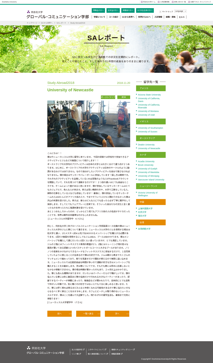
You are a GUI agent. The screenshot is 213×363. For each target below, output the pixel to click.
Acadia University (146, 161)
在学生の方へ (113, 10)
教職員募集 (116, 354)
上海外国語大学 (145, 208)
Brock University (145, 165)
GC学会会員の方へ (145, 10)
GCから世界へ (128, 17)
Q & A (182, 17)
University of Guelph (147, 168)
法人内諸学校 (78, 350)
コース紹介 (113, 17)
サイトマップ (167, 12)
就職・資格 (170, 17)
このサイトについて (97, 350)
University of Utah (146, 115)
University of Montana (148, 111)
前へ (59, 315)
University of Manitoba (148, 172)
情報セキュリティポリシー (123, 350)
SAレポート (61, 23)
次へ (117, 315)
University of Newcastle (149, 148)
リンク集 (76, 354)
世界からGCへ (144, 17)
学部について (99, 17)
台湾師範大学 (144, 229)
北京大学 (142, 212)
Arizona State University (149, 95)
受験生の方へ (98, 10)
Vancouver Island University (151, 179)
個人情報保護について (98, 354)
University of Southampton (150, 128)
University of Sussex (147, 131)
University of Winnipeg (148, 176)
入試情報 (158, 17)
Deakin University (146, 144)
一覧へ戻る (88, 315)
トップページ (32, 23)
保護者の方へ (128, 10)
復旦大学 (142, 216)
